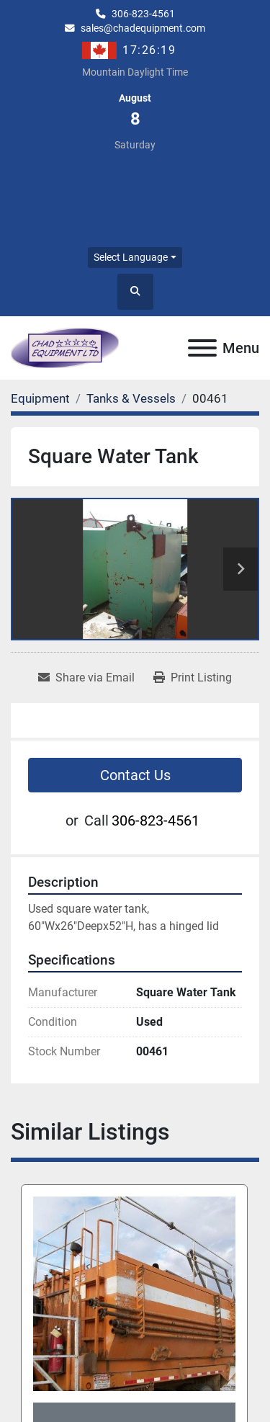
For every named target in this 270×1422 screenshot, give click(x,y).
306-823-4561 (143, 13)
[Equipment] (40, 398)
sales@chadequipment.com (143, 28)
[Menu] (202, 348)
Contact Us (135, 775)
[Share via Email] (86, 678)
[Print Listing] (192, 678)
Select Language (131, 257)
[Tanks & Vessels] (131, 398)
